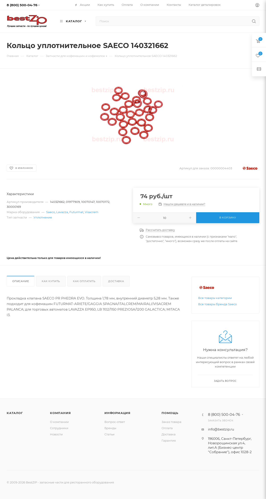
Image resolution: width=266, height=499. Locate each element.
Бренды (110, 428)
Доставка (116, 281)
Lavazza (62, 212)
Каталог (15, 413)
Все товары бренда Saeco (217, 304)
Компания (60, 413)
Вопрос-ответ (114, 422)
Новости (56, 434)
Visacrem (91, 212)
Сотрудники (59, 428)
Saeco (50, 212)
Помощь (170, 413)
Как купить (51, 281)
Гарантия (169, 440)
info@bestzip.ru (221, 429)
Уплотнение (42, 217)
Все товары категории (215, 298)
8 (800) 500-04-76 (22, 5)
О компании (59, 422)
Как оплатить (84, 281)
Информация (117, 413)
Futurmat (76, 212)
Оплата (167, 428)
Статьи (109, 434)
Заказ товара (171, 422)
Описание (20, 281)
